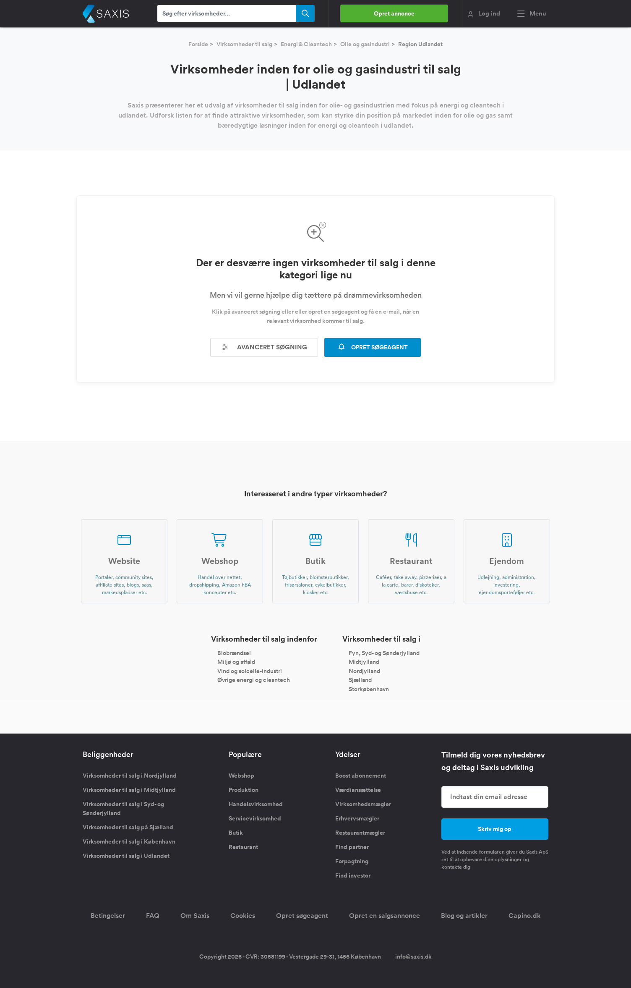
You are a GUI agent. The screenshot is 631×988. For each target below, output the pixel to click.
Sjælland (360, 680)
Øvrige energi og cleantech (253, 680)
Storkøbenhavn (369, 689)
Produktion (243, 790)
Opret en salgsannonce (384, 915)
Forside (198, 44)
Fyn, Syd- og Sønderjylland (384, 652)
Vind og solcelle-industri (249, 670)
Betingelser (108, 915)
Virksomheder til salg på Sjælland (128, 827)
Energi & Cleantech (306, 44)
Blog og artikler (464, 915)
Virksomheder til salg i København (129, 841)
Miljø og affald (236, 662)
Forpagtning (351, 861)
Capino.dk (524, 915)
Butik (236, 832)
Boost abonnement (360, 775)
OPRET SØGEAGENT (372, 347)
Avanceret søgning (264, 347)
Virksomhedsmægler (363, 804)
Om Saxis (194, 915)
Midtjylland (364, 662)
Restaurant (243, 847)
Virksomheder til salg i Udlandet (126, 856)
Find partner (352, 847)
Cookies (242, 915)
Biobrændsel (234, 652)
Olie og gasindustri (365, 44)
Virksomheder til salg (244, 44)
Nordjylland (364, 670)
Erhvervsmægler (357, 818)
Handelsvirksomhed (256, 804)
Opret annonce (394, 13)
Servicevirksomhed (255, 818)
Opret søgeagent (302, 915)
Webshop (241, 775)
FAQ (152, 915)
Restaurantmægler (360, 832)
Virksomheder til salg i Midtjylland (129, 790)
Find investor (352, 875)
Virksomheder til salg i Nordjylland (130, 775)
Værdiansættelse (358, 790)
